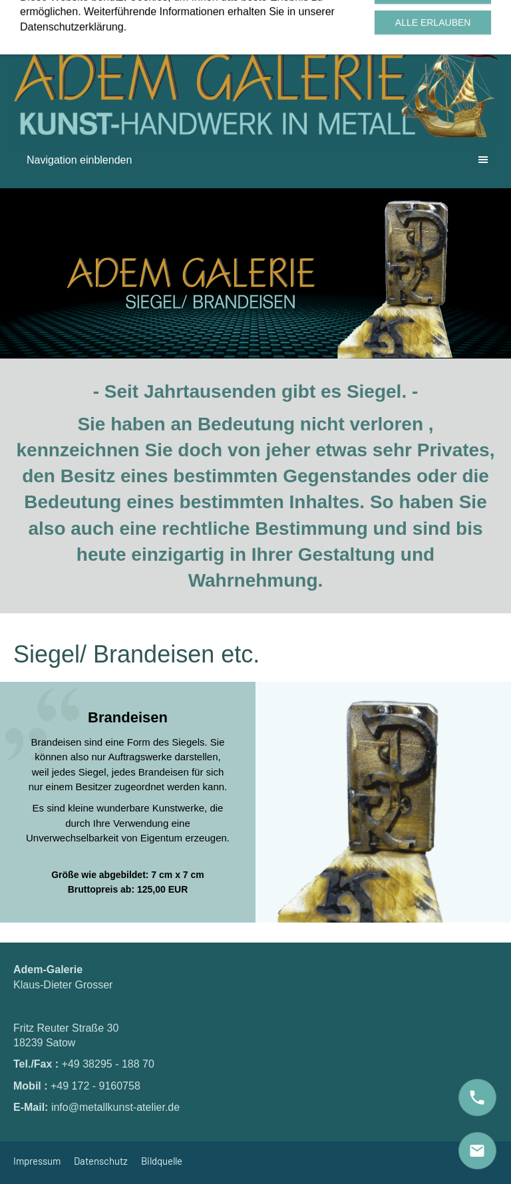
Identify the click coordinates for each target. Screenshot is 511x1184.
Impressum (37, 1161)
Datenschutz (101, 1161)
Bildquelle (161, 1161)
